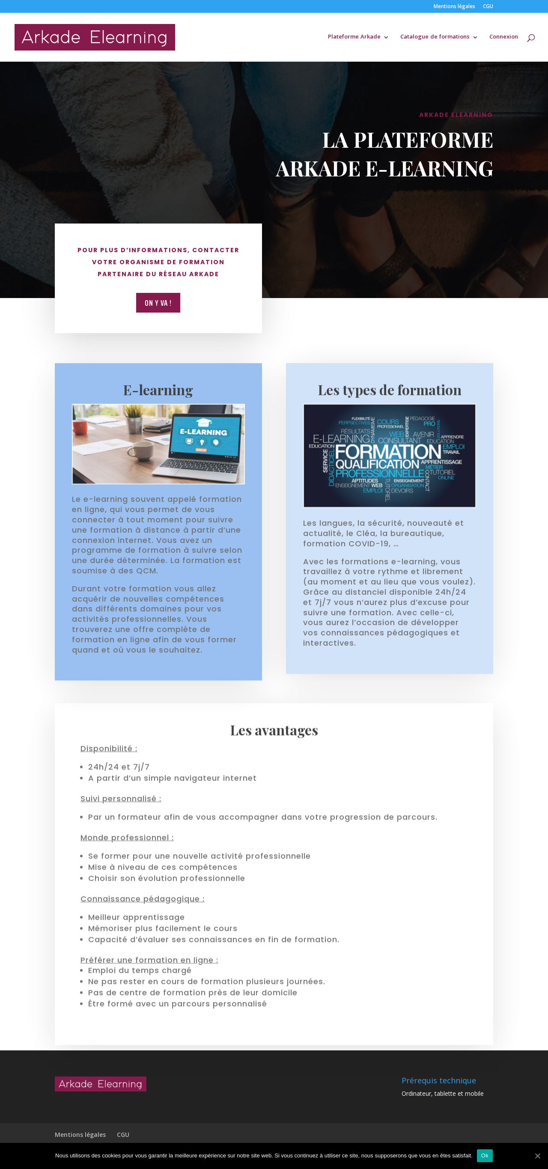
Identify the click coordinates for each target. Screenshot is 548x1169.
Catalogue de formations (435, 38)
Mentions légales (454, 7)
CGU (488, 7)
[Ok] (537, 1155)
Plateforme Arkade (354, 38)
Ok (484, 1155)
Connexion (503, 38)
